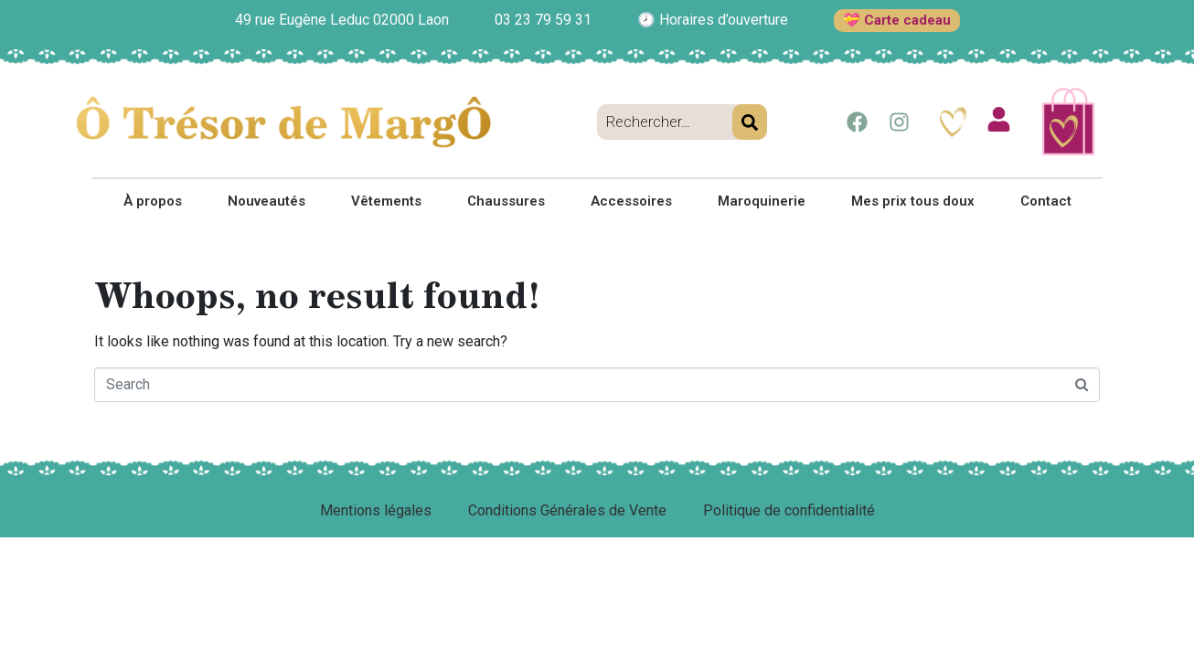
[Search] (749, 122)
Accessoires (631, 201)
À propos (152, 201)
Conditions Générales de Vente (567, 510)
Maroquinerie (761, 201)
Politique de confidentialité (789, 510)
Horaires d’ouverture (723, 19)
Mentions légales (376, 510)
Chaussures (506, 201)
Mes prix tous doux (913, 201)
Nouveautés (266, 201)
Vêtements (386, 201)
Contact (1045, 201)
